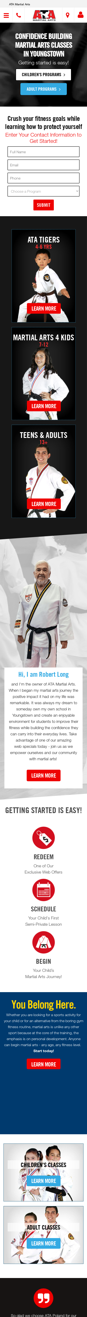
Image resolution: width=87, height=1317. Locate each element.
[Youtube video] (43, 1098)
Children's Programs (43, 74)
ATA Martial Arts (19, 4)
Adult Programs (44, 89)
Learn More (44, 308)
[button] (44, 15)
